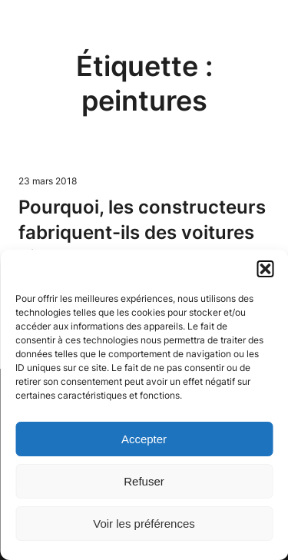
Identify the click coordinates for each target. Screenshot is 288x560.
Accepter (144, 439)
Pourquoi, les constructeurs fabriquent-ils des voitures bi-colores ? (142, 232)
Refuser (144, 481)
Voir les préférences (144, 523)
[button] (265, 269)
